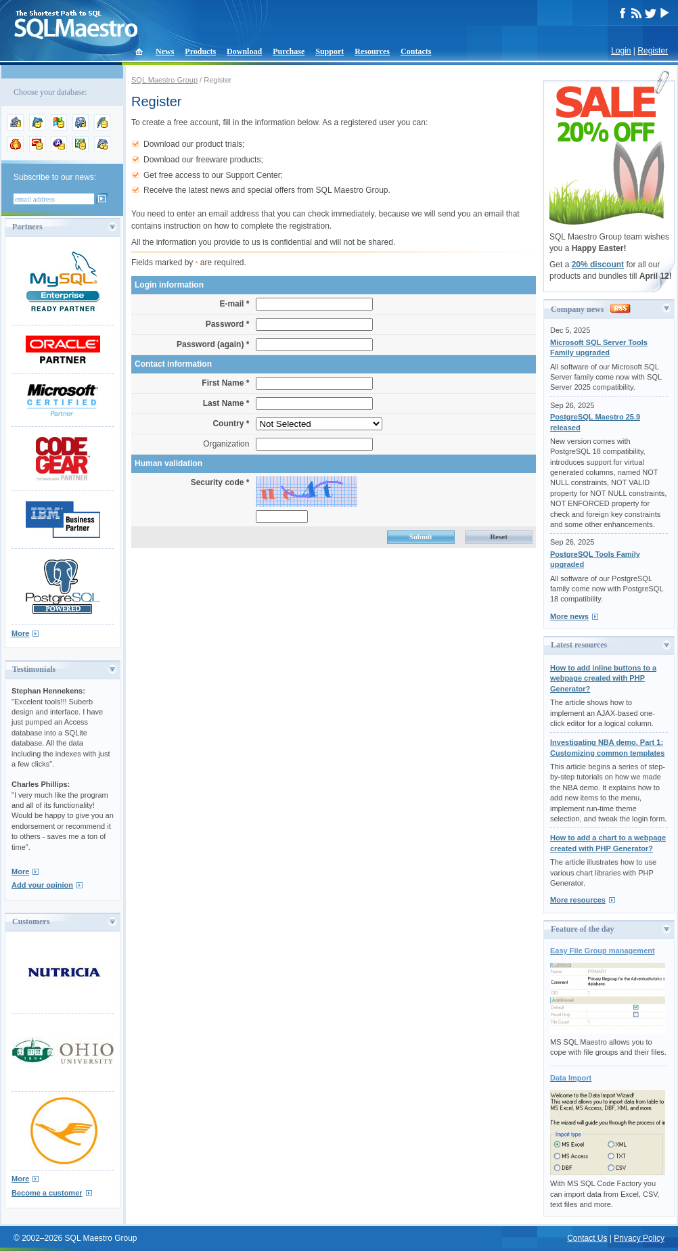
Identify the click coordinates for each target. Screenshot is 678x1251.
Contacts (416, 51)
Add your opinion (42, 885)
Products (200, 51)
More (20, 633)
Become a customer (47, 1193)
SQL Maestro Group (164, 80)
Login (621, 50)
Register (652, 50)
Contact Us (587, 1238)
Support (329, 51)
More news (569, 616)
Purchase (288, 51)
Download (244, 51)
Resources (372, 51)
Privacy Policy (639, 1238)
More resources (578, 900)
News (165, 51)
